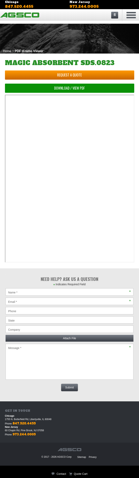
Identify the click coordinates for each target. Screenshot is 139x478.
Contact (61, 473)
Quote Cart (80, 473)
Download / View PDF (69, 88)
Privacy (93, 457)
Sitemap (81, 457)
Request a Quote (69, 74)
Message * (69, 362)
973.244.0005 (84, 6)
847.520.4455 (19, 6)
